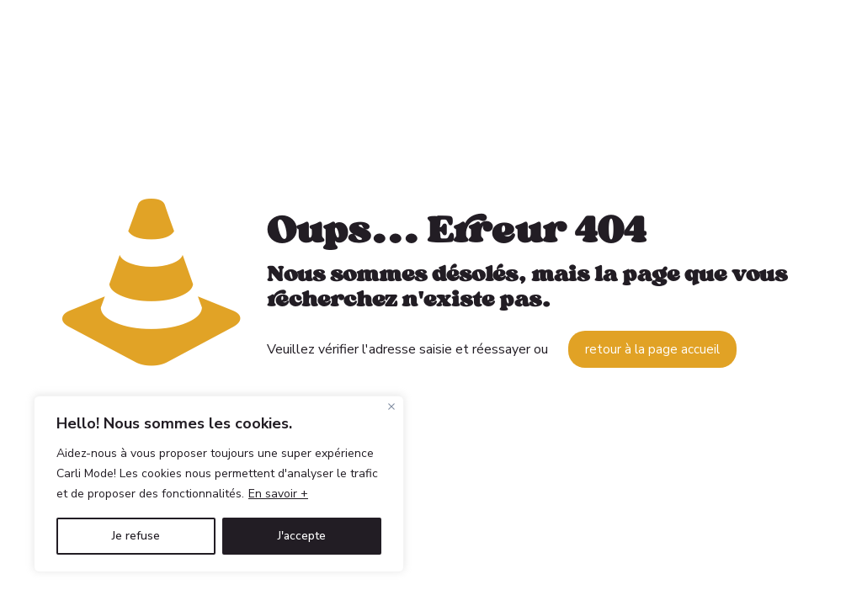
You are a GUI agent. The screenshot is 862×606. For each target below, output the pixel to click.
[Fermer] (391, 406)
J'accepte (302, 536)
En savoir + (278, 494)
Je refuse (136, 536)
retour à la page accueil (652, 349)
